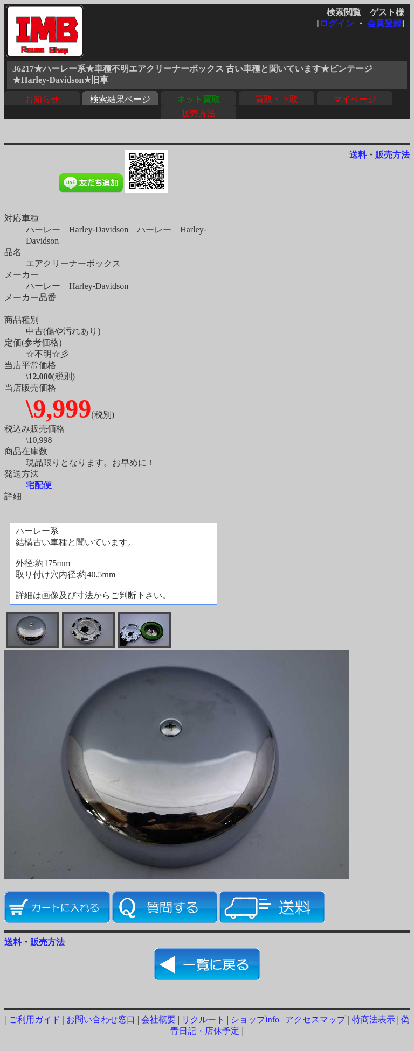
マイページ (354, 99)
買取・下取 (276, 99)
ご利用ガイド (34, 1019)
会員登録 (384, 23)
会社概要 (158, 1019)
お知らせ (42, 99)
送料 (358, 154)
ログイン (337, 23)
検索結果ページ (120, 99)
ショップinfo (255, 1019)
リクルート (203, 1019)
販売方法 (198, 113)
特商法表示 (373, 1019)
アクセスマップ (315, 1019)
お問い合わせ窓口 (100, 1019)
